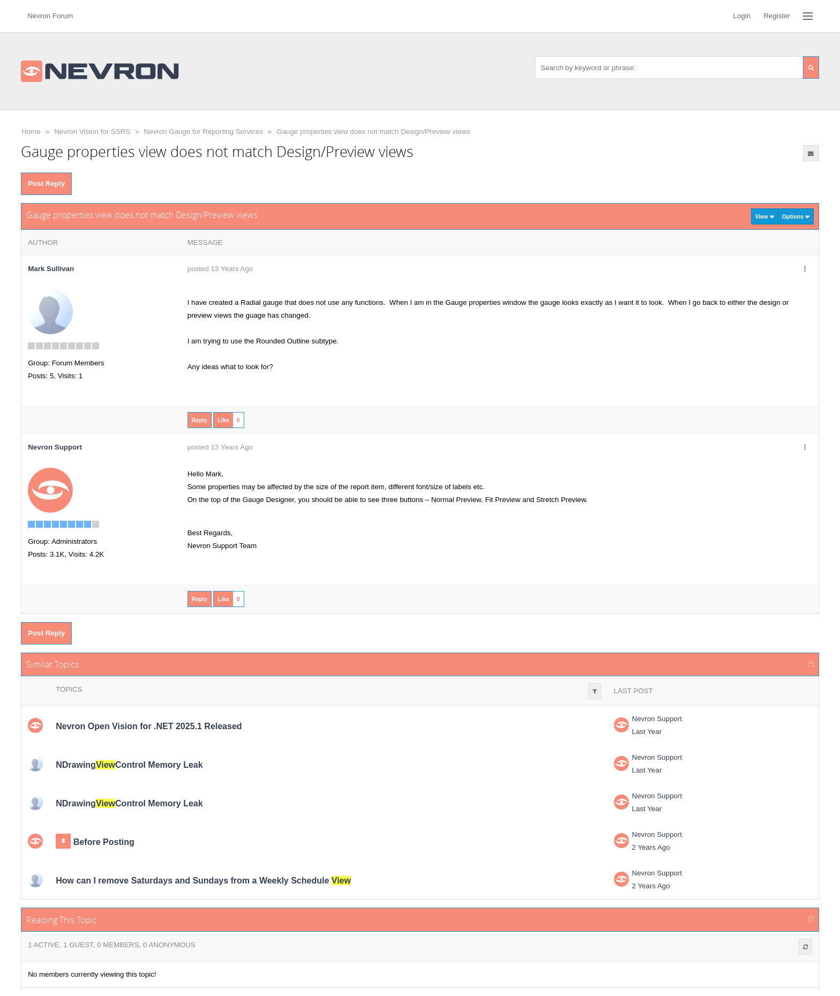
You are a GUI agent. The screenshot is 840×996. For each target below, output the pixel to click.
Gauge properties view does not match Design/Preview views (373, 132)
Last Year (647, 732)
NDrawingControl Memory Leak (129, 764)
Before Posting (103, 842)
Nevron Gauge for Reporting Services (203, 132)
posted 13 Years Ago (220, 269)
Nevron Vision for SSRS (92, 132)
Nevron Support (657, 719)
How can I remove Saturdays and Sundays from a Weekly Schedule (203, 880)
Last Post (633, 691)
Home (31, 132)
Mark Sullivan (51, 269)
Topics (69, 689)
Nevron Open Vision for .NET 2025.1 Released (149, 726)
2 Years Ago (651, 847)
